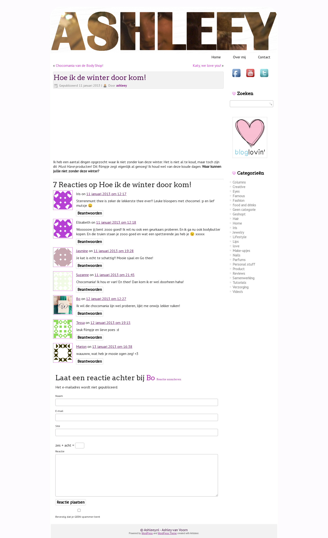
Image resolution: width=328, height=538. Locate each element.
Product (239, 268)
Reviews (239, 273)
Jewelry (238, 232)
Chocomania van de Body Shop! (79, 65)
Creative (239, 186)
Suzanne (82, 274)
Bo (78, 298)
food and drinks (244, 205)
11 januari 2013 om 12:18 (116, 222)
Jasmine (82, 250)
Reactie (59, 451)
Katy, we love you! (207, 65)
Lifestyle (239, 237)
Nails (236, 255)
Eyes (236, 191)
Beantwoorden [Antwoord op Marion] (89, 361)
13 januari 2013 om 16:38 (112, 346)
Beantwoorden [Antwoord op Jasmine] (89, 265)
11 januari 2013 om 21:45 (115, 274)
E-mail (59, 411)
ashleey (121, 85)
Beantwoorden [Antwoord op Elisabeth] (89, 241)
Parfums (239, 259)
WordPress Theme (167, 533)
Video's (238, 291)
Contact (264, 57)
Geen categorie (244, 209)
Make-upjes (241, 250)
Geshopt (239, 214)
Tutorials (239, 282)
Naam (59, 396)
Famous (239, 196)
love (236, 246)
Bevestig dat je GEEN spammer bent (79, 513)
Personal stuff (244, 264)
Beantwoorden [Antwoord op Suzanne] (89, 289)
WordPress (147, 533)
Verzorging (241, 287)
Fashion (238, 200)
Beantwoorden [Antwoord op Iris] (89, 213)
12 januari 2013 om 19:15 (110, 322)
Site (57, 426)
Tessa (80, 322)
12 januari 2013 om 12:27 (106, 298)
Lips (236, 241)
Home (216, 57)
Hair (236, 218)
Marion (81, 346)
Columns (239, 182)
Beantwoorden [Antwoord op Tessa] (89, 337)
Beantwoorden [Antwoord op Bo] (89, 313)
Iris (235, 227)
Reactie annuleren (168, 379)
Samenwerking (243, 278)
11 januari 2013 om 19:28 (114, 250)
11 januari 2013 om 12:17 (106, 193)
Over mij (239, 57)
